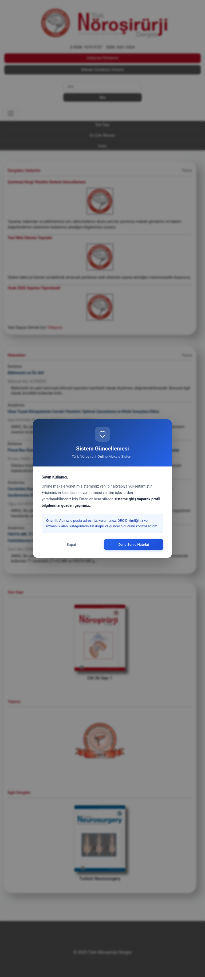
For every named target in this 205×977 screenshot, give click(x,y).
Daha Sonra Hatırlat (134, 545)
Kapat (71, 545)
